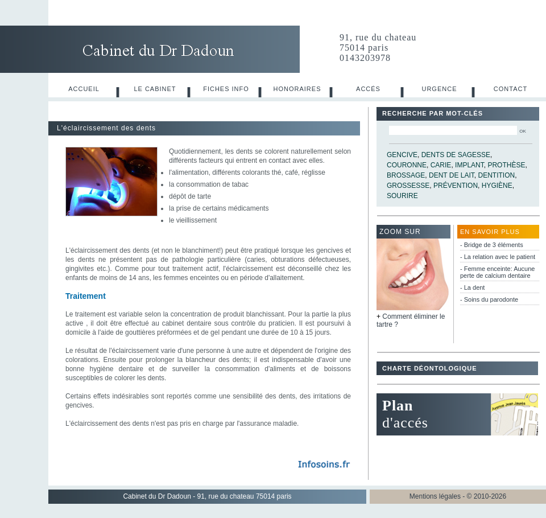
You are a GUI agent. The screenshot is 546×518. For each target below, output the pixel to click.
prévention (455, 186)
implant (469, 165)
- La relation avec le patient (497, 256)
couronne (407, 165)
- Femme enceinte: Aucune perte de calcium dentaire (497, 272)
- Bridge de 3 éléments (491, 244)
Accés (368, 88)
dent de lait (451, 175)
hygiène (497, 186)
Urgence (439, 88)
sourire (402, 196)
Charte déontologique (429, 368)
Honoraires (297, 88)
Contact (510, 88)
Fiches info (226, 88)
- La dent (472, 287)
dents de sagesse (455, 155)
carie (441, 165)
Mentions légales (435, 496)
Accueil (84, 88)
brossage (406, 175)
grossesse (408, 186)
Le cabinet (155, 88)
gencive (402, 155)
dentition (496, 175)
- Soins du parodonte (489, 299)
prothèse (506, 165)
